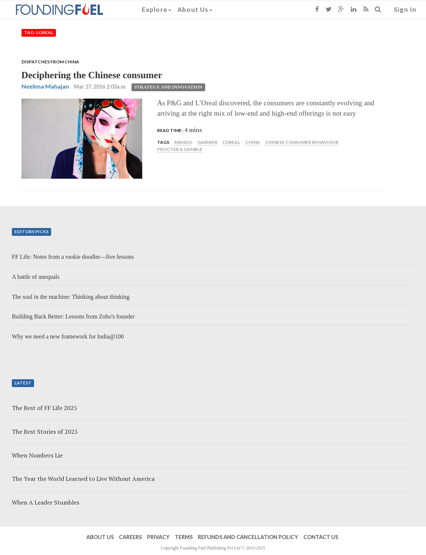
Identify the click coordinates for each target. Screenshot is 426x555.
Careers (130, 537)
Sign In (405, 9)
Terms (184, 537)
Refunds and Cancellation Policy (248, 537)
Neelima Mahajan (45, 86)
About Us (194, 9)
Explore (156, 9)
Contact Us (320, 537)
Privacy (158, 537)
